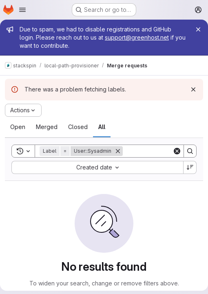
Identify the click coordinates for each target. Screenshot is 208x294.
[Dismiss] (193, 89)
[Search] (190, 151)
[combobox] (97, 167)
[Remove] (118, 151)
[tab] (18, 127)
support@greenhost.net (137, 37)
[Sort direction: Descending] (190, 167)
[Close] (198, 29)
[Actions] (23, 110)
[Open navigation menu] (22, 9)
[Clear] (177, 151)
